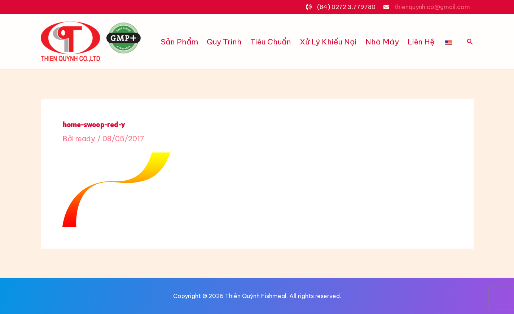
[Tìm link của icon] (470, 42)
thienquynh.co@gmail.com (432, 6)
